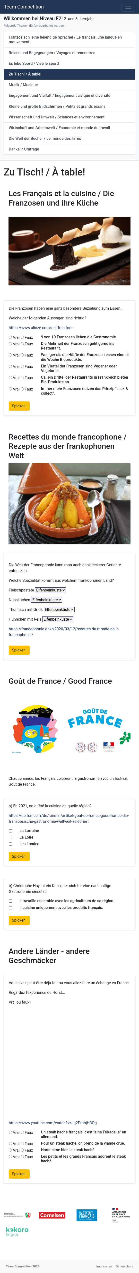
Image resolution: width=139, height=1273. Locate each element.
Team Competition (24, 7)
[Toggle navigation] (128, 7)
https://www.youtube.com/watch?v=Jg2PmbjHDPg (53, 1123)
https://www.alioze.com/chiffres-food (41, 327)
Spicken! (19, 406)
